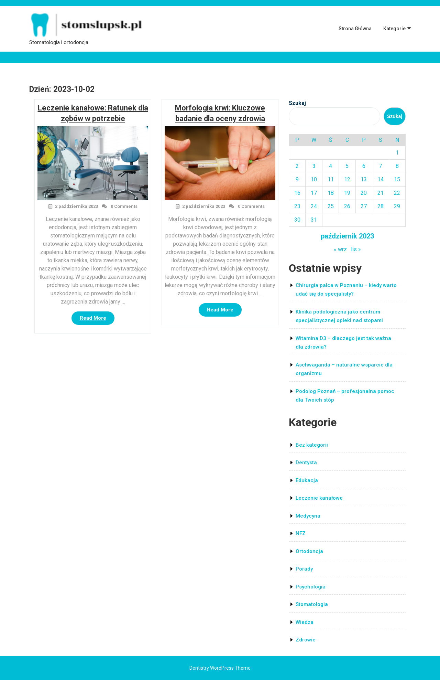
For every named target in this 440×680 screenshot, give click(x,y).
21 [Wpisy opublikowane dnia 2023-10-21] (380, 193)
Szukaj (297, 103)
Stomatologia (312, 604)
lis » (356, 249)
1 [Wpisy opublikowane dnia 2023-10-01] (397, 152)
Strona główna (355, 28)
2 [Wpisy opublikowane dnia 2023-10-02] (297, 166)
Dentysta (306, 462)
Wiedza (305, 622)
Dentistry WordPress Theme (220, 668)
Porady (304, 569)
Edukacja (307, 480)
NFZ (301, 533)
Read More (97, 319)
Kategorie (394, 28)
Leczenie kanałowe (319, 498)
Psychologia (311, 587)
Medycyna (308, 516)
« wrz (340, 249)
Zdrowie (306, 640)
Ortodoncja (309, 551)
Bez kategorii (312, 445)
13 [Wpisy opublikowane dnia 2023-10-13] (364, 179)
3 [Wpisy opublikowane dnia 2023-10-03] (314, 166)
